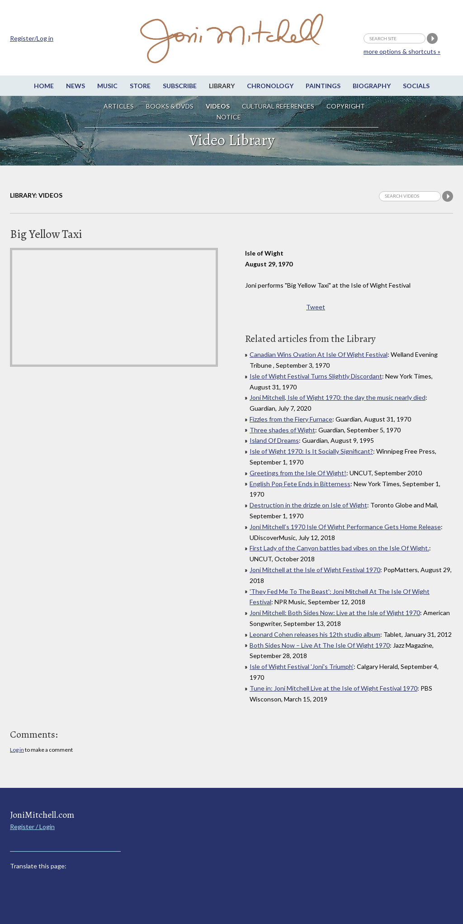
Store (140, 86)
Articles (119, 106)
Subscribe (180, 86)
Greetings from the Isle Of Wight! (298, 473)
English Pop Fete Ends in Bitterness (300, 484)
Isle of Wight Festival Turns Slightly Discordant (316, 376)
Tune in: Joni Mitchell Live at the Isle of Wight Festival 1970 (333, 688)
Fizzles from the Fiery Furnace (291, 419)
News (75, 86)
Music (107, 86)
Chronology (270, 86)
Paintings (323, 86)
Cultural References (278, 106)
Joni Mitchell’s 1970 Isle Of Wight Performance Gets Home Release (345, 527)
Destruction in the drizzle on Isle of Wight (308, 505)
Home (44, 86)
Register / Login (32, 826)
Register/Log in (31, 38)
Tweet (315, 307)
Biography (372, 86)
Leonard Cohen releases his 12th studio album (315, 634)
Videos (218, 106)
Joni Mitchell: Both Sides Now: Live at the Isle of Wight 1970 (335, 612)
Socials (416, 86)
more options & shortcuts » (402, 51)
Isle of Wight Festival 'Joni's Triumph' (302, 666)
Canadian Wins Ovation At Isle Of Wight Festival (318, 354)
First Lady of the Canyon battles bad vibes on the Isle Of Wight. (339, 548)
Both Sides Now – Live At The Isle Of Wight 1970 (320, 645)
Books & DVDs (170, 106)
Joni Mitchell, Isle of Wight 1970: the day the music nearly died (337, 397)
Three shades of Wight (282, 430)
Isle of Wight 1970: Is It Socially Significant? (311, 451)
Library (222, 86)
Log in (17, 749)
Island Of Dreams (274, 440)
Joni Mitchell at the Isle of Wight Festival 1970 (315, 569)
